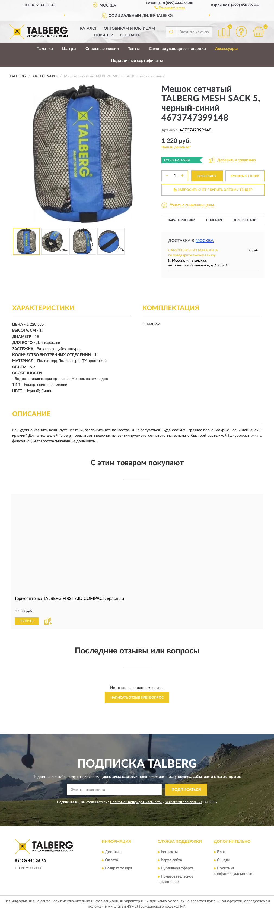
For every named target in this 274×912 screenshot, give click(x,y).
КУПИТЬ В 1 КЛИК (245, 176)
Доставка (113, 852)
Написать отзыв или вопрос (137, 697)
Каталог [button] (88, 28)
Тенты (134, 49)
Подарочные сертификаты (137, 61)
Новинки (104, 35)
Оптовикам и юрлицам (129, 28)
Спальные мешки (102, 49)
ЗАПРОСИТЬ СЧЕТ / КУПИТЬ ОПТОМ (213, 189)
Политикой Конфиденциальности (136, 802)
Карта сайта (171, 860)
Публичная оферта (177, 868)
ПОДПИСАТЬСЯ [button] (186, 790)
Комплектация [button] (245, 220)
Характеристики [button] (181, 220)
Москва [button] (205, 241)
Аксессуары (226, 49)
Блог (221, 852)
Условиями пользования (183, 802)
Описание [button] (214, 220)
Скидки (223, 860)
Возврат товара (118, 868)
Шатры (69, 49)
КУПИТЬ (26, 621)
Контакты (130, 35)
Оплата (111, 860)
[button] (169, 7)
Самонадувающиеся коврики (177, 49)
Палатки (44, 49)
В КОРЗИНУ (206, 176)
